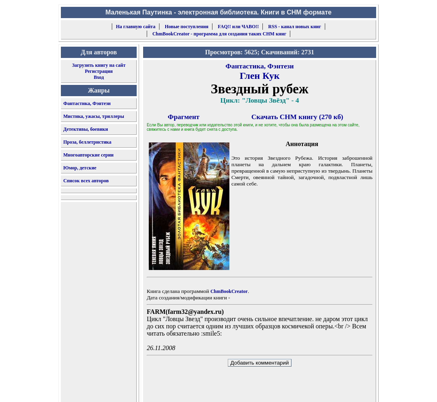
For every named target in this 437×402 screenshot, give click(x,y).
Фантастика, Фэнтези (87, 103)
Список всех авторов (86, 180)
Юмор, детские (79, 168)
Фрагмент (184, 117)
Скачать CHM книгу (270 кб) (297, 117)
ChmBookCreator (229, 291)
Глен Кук (259, 75)
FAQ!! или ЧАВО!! (238, 26)
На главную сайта (136, 26)
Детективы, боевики (85, 129)
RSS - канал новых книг (294, 26)
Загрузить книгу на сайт (99, 65)
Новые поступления (186, 26)
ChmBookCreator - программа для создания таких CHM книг (219, 34)
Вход (99, 77)
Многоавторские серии (88, 155)
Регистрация (98, 71)
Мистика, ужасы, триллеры (93, 116)
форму (310, 389)
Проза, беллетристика (87, 142)
